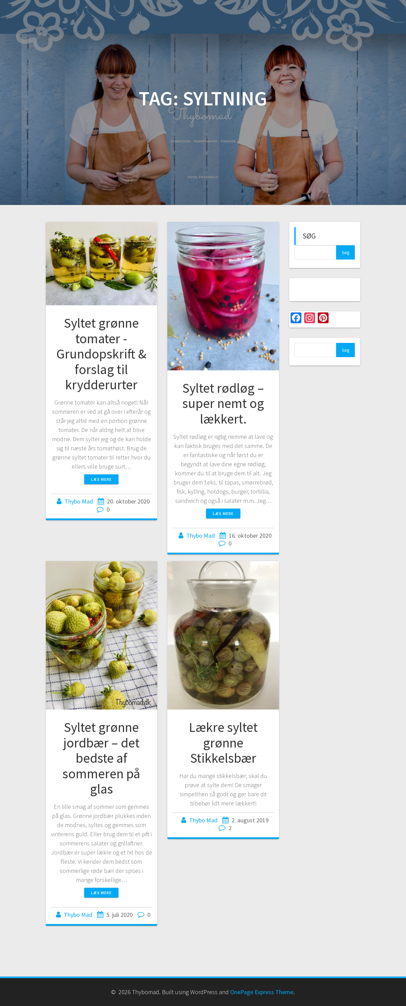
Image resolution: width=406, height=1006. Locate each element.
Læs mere (101, 479)
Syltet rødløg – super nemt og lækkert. (223, 403)
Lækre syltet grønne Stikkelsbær (223, 742)
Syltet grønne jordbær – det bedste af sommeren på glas (101, 758)
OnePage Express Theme (261, 992)
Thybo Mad (78, 501)
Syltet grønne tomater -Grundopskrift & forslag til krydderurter (101, 353)
